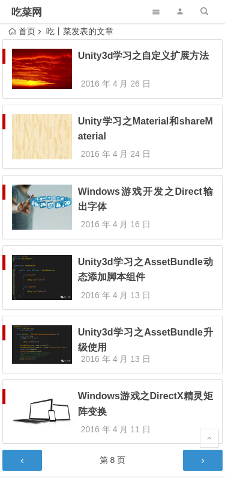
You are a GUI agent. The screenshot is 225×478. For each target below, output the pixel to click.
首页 (21, 31)
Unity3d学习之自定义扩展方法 (143, 56)
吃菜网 (26, 12)
